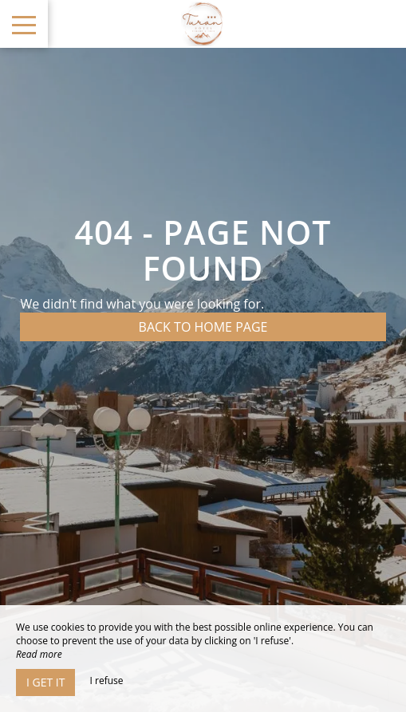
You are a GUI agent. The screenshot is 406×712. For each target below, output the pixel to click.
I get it (45, 682)
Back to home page (203, 327)
